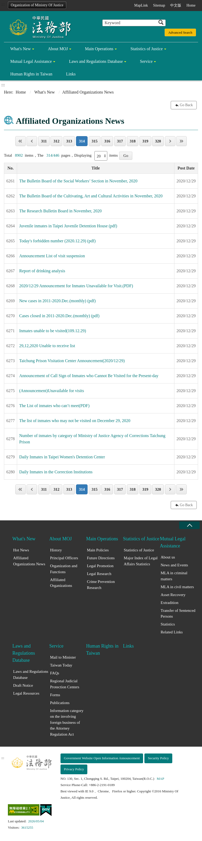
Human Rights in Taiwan (31, 74)
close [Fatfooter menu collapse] (189, 525)
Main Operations (99, 49)
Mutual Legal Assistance (31, 61)
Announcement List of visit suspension (52, 256)
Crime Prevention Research (101, 585)
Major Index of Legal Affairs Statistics (141, 561)
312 (56, 141)
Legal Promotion (100, 566)
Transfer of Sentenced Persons (178, 613)
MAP (160, 779)
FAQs (54, 673)
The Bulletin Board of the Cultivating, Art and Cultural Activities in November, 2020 (91, 196)
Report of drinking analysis (42, 271)
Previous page (32, 141)
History (56, 550)
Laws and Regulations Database (96, 61)
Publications (59, 703)
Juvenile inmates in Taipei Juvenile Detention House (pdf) (68, 226)
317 (120, 141)
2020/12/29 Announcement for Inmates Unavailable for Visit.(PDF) (76, 286)
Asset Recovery (173, 595)
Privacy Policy (74, 769)
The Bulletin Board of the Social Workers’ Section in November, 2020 (78, 181)
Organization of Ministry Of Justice (37, 5)
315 (95, 141)
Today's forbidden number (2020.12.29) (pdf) (57, 241)
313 (69, 141)
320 (158, 141)
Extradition (170, 603)
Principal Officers (64, 558)
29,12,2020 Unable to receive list (47, 345)
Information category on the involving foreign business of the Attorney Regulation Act (66, 722)
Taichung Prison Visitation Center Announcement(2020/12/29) (72, 360)
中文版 (175, 5)
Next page (170, 141)
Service (146, 61)
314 (82, 141)
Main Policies (98, 550)
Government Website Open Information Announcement (102, 758)
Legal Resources (26, 693)
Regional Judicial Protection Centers (64, 684)
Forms (55, 695)
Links (70, 74)
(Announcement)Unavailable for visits (51, 390)
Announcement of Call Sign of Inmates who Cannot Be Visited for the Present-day (88, 375)
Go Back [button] (186, 105)
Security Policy (158, 758)
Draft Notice (23, 685)
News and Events (174, 565)
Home (190, 5)
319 (145, 141)
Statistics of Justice (146, 49)
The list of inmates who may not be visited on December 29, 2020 (74, 420)
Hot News (21, 550)
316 (107, 141)
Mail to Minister (63, 657)
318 (133, 141)
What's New (20, 49)
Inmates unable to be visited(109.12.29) (52, 331)
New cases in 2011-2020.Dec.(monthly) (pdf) (57, 301)
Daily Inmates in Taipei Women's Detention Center (62, 457)
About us (168, 557)
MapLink (141, 5)
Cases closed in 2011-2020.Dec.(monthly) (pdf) (59, 316)
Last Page (181, 141)
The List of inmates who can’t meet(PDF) (54, 405)
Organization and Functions (63, 569)
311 (44, 141)
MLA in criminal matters (174, 576)
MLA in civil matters (177, 587)
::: (3, 4)
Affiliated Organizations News (29, 561)
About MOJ (58, 49)
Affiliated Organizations (61, 583)
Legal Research (99, 574)
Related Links (172, 632)
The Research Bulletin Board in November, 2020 (60, 211)
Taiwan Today (61, 665)
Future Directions (100, 558)
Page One (20, 141)
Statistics (168, 624)
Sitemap (159, 5)
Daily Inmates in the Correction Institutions (56, 472)
